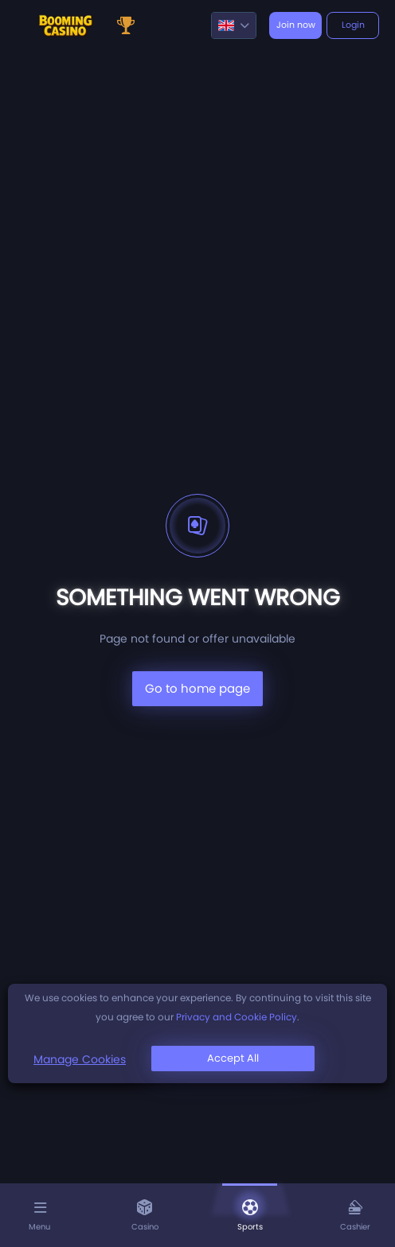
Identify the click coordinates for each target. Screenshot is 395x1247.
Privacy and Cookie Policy (236, 1017)
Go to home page (197, 688)
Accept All (233, 1058)
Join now (295, 24)
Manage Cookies (79, 1059)
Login (353, 24)
